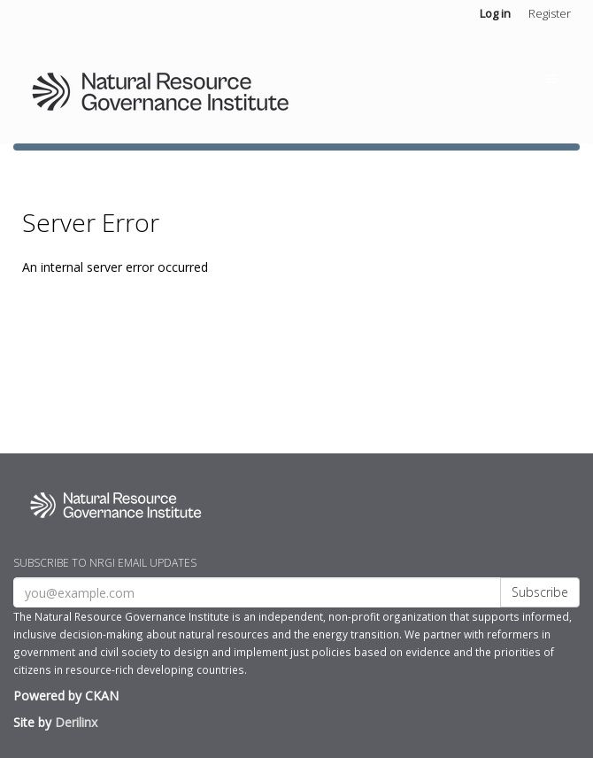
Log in (495, 13)
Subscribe (540, 592)
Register (549, 13)
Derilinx (76, 722)
